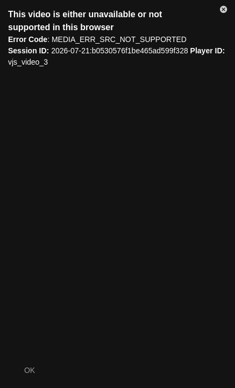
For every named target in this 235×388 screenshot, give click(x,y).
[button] (223, 11)
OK (29, 370)
